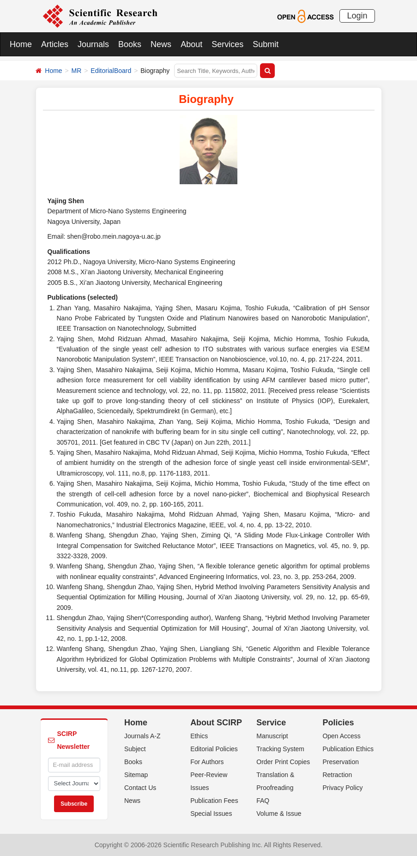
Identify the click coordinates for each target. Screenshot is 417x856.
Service (271, 722)
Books (129, 44)
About (191, 44)
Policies (338, 722)
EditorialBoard (111, 70)
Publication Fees (214, 800)
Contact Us (140, 787)
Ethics (199, 736)
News (161, 44)
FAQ (262, 800)
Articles (54, 44)
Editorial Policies (214, 749)
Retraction (337, 774)
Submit (265, 44)
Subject (135, 749)
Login (357, 15)
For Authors (207, 762)
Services (227, 44)
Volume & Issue (278, 813)
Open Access (341, 736)
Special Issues (211, 813)
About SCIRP (216, 722)
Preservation (340, 762)
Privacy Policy (342, 787)
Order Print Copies (283, 762)
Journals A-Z (142, 736)
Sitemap (136, 774)
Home (21, 44)
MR (77, 70)
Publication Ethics (348, 749)
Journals (93, 44)
